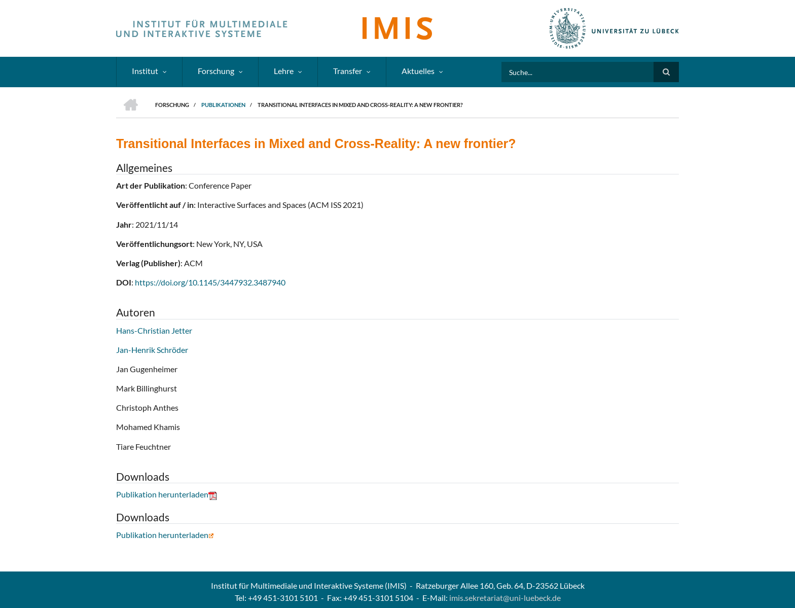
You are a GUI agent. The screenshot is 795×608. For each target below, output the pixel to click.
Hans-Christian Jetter (154, 330)
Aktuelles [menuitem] (418, 71)
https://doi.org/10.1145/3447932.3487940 (210, 282)
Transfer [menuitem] (347, 71)
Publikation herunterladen (166, 494)
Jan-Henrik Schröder (152, 349)
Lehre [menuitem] (284, 71)
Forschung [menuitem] (216, 71)
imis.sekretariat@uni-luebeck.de (505, 597)
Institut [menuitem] (145, 71)
